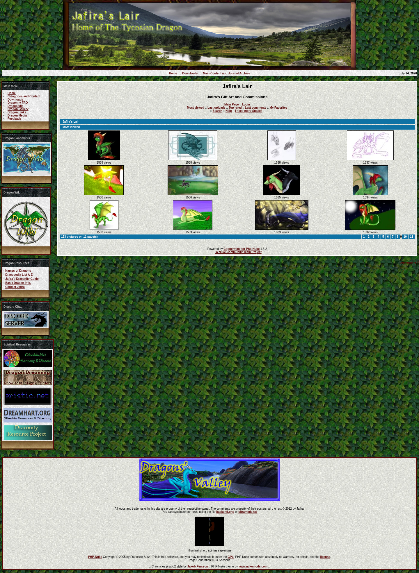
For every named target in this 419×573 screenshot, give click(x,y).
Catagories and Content (24, 96)
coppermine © (409, 262)
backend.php (225, 511)
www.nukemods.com (253, 566)
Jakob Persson (197, 566)
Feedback (14, 118)
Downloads (190, 73)
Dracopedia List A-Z (19, 274)
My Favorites (278, 107)
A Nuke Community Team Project (238, 252)
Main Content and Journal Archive (226, 73)
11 (411, 236)
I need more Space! (248, 110)
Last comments (255, 107)
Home (173, 73)
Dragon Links (17, 112)
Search (217, 110)
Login (246, 104)
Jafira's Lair (71, 121)
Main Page (231, 104)
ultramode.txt (247, 511)
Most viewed (195, 107)
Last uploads (216, 107)
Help (229, 110)
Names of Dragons (18, 270)
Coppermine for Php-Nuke (241, 248)
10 (405, 236)
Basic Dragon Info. (18, 282)
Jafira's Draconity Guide (22, 278)
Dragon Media (17, 115)
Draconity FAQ (18, 102)
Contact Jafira (15, 287)
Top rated (235, 107)
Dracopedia (15, 106)
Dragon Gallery (18, 109)
